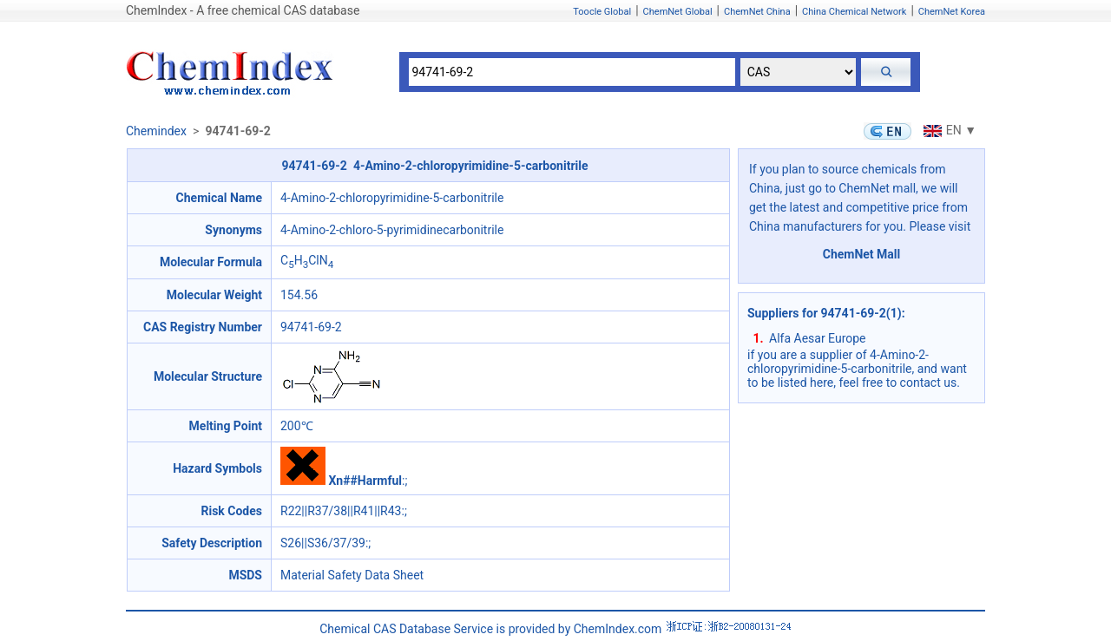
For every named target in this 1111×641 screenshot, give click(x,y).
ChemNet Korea (951, 11)
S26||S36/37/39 (322, 543)
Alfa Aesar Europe (817, 338)
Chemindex (156, 131)
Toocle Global (602, 11)
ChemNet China (757, 11)
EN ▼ (947, 130)
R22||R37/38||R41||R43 (340, 511)
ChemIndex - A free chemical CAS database (242, 10)
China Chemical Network (854, 11)
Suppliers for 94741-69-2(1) (824, 313)
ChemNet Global (678, 11)
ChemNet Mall (862, 254)
